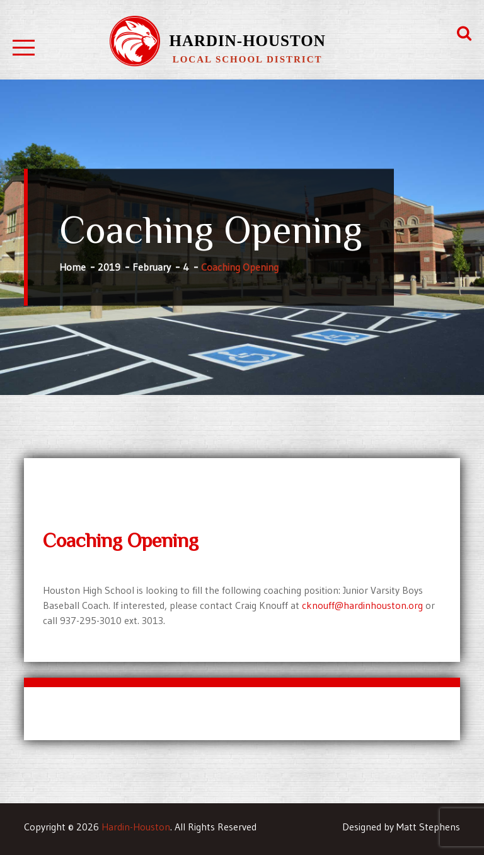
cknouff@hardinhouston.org (362, 605)
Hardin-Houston (247, 40)
